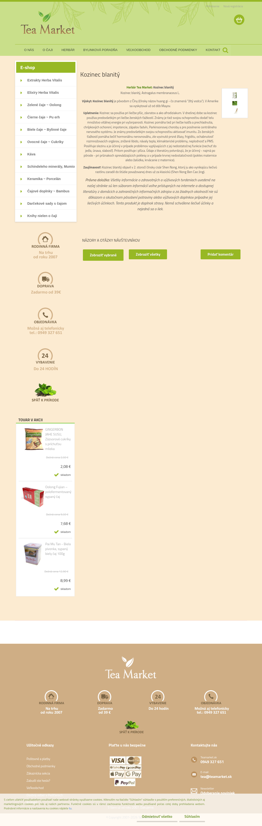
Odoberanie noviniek (217, 793)
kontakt (213, 50)
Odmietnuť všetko (154, 816)
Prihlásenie (212, 6)
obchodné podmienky (178, 50)
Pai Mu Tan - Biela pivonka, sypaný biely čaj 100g (58, 549)
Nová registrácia (233, 6)
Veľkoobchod (35, 787)
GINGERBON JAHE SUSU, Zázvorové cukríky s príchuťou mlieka (58, 439)
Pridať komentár (220, 254)
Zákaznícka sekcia (38, 773)
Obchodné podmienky (41, 766)
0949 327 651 (212, 762)
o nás (29, 50)
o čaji (48, 50)
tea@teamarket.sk (216, 776)
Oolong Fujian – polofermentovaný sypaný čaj (58, 492)
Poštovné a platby (38, 758)
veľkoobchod (138, 50)
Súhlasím (191, 816)
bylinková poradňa (100, 50)
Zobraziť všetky (150, 254)
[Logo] (48, 23)
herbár (67, 50)
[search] (225, 50)
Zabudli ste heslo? (38, 780)
